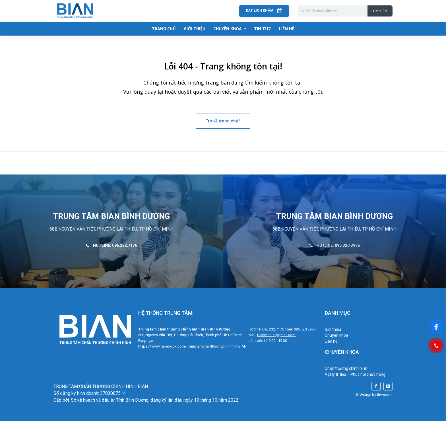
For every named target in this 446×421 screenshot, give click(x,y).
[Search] (380, 11)
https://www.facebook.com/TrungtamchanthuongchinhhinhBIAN (192, 346)
